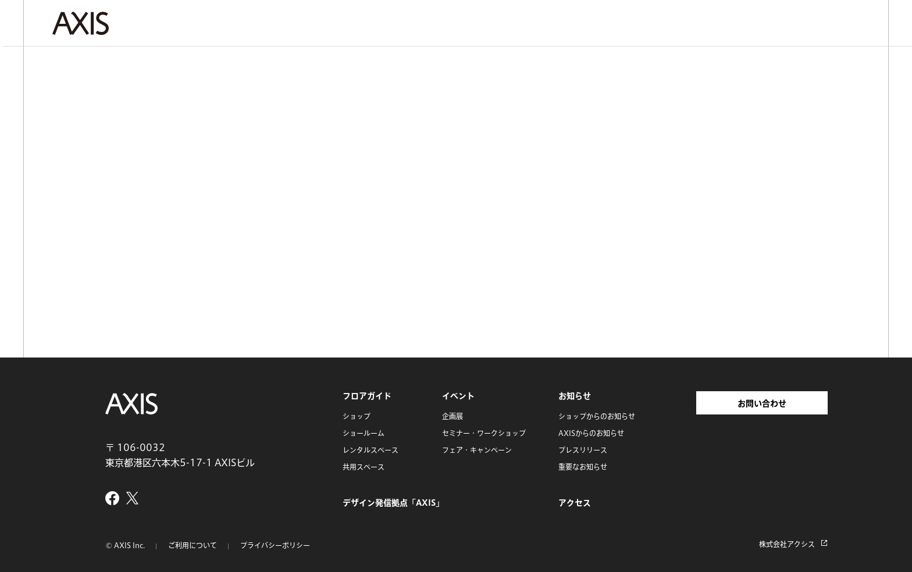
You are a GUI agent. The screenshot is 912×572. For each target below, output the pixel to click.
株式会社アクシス (787, 544)
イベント (458, 396)
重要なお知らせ (582, 466)
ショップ (356, 416)
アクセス (574, 503)
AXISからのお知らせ (591, 433)
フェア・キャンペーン (477, 449)
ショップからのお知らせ (596, 416)
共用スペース (363, 466)
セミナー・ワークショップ (484, 433)
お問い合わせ (762, 403)
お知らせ (574, 396)
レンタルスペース (370, 449)
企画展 (452, 416)
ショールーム (363, 433)
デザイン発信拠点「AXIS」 (393, 503)
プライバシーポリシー (275, 545)
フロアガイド (367, 396)
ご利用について (192, 545)
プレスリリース (582, 449)
